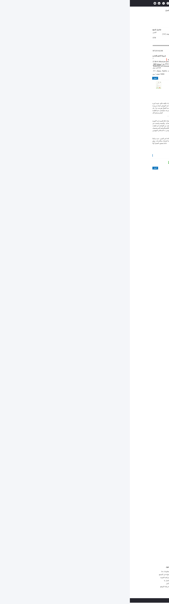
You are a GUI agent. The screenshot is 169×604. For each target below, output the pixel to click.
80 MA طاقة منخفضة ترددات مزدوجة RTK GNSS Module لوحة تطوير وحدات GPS (129, 65)
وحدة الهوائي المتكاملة (97, 567)
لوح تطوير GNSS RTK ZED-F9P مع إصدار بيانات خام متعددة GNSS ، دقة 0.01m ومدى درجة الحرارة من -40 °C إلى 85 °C (136, 546)
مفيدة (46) (130, 430)
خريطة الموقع (34, 586)
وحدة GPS (68, 567)
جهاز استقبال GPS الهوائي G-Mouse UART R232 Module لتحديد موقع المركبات (87, 584)
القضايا (104, 10)
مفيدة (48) (84, 372)
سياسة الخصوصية (121, 600)
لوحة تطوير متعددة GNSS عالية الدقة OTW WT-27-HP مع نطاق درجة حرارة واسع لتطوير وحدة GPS (68, 546)
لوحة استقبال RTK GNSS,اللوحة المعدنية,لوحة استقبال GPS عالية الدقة (119, 484)
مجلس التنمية (132, 19)
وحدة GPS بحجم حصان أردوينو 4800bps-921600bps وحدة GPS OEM (55, 583)
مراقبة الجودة (79, 10)
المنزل (37, 10)
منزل (146, 19)
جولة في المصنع (67, 10)
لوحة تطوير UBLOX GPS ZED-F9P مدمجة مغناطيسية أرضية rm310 (118, 546)
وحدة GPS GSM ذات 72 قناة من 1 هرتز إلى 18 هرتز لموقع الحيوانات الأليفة (54, 577)
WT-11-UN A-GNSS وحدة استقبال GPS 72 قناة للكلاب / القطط (54, 572)
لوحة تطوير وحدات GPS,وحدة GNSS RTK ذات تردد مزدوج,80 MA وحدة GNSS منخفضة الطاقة (116, 487)
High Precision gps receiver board (75, 487)
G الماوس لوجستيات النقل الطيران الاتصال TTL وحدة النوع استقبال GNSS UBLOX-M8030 (87, 572)
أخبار (97, 10)
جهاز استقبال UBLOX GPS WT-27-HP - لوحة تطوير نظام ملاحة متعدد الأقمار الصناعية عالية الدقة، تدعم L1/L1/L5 (100, 546)
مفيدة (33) (83, 458)
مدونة (111, 10)
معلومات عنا (55, 10)
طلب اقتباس (136, 2)
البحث (105, 2)
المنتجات (45, 10)
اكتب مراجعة (127, 340)
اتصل (25, 78)
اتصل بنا (89, 10)
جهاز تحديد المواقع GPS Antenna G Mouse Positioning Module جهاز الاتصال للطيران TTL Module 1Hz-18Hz (87, 578)
